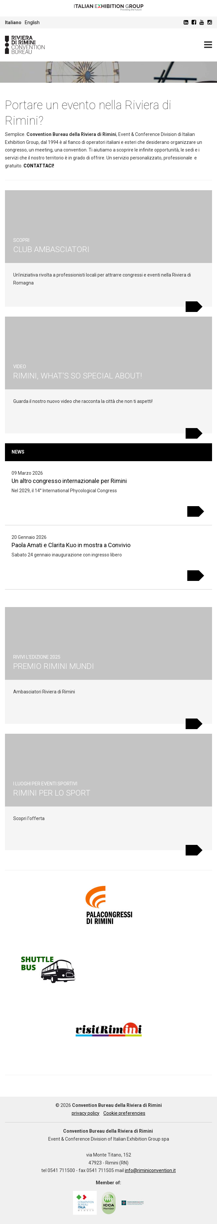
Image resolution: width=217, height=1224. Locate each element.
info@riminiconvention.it (150, 1170)
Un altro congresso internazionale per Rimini (69, 480)
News (18, 452)
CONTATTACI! (38, 165)
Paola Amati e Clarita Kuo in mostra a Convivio (71, 545)
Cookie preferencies (124, 1113)
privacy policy (85, 1113)
